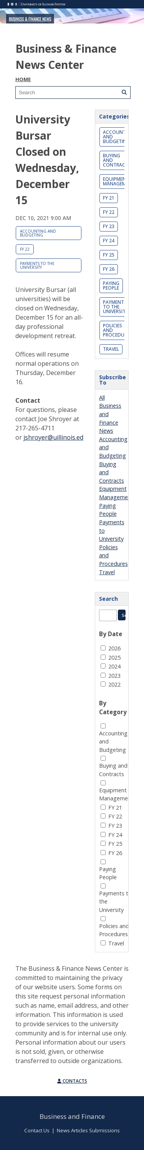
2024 (114, 666)
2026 (114, 648)
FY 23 (108, 226)
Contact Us (37, 1130)
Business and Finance (72, 1116)
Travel (111, 349)
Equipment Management (119, 181)
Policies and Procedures (117, 330)
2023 (114, 675)
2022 (114, 684)
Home (23, 79)
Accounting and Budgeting (38, 233)
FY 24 (108, 240)
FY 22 (25, 249)
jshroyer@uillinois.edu (55, 437)
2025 (114, 657)
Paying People (111, 285)
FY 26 (108, 269)
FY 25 (108, 255)
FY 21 (108, 198)
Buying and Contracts (117, 160)
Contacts (72, 1081)
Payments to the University (37, 265)
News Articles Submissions (88, 1130)
